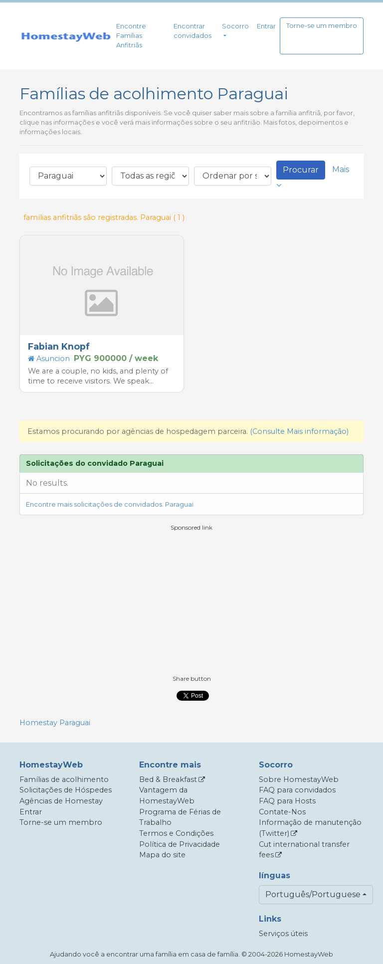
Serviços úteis (283, 933)
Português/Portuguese (313, 894)
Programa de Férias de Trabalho (180, 817)
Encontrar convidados (192, 30)
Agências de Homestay (61, 800)
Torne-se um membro (321, 25)
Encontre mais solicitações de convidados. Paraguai (109, 504)
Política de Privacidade (179, 844)
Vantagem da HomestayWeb (166, 795)
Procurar (301, 170)
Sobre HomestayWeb (299, 779)
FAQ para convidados (297, 789)
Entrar (266, 26)
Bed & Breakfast (168, 779)
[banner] (65, 36)
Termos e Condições (176, 833)
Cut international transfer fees (304, 850)
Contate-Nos (282, 811)
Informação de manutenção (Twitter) (310, 828)
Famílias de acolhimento (64, 779)
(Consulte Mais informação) (299, 431)
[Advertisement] (191, 602)
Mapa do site (162, 854)
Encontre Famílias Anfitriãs (131, 35)
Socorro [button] (235, 26)
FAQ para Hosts (287, 800)
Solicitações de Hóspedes (65, 789)
